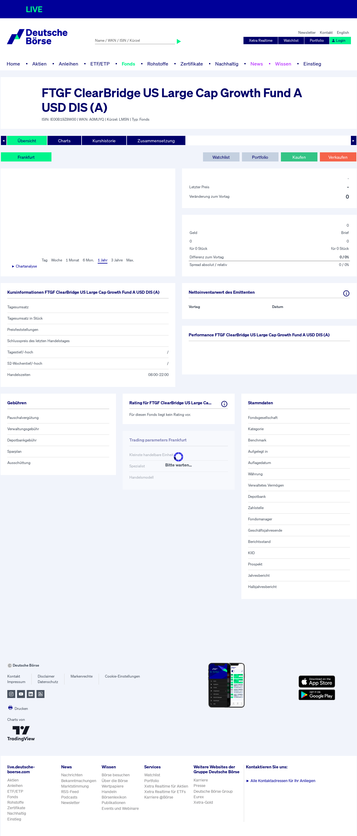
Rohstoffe (157, 63)
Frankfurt (26, 157)
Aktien (39, 63)
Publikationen (113, 802)
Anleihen (68, 63)
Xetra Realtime (260, 40)
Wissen (283, 63)
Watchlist (291, 40)
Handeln (109, 791)
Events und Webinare (120, 808)
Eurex (199, 796)
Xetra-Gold (203, 802)
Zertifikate (191, 63)
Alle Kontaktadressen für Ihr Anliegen (281, 780)
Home (13, 63)
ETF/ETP (100, 63)
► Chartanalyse (24, 266)
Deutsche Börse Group (213, 791)
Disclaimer (46, 676)
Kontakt (326, 32)
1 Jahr (102, 260)
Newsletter (307, 32)
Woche (56, 260)
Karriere (201, 780)
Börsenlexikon (114, 797)
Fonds (128, 63)
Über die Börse (115, 780)
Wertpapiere (113, 786)
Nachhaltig (226, 63)
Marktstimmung (75, 786)
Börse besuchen (116, 775)
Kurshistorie (104, 140)
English (343, 32)
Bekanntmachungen (78, 780)
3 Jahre (117, 260)
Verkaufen (338, 157)
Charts (64, 140)
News (256, 63)
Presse (199, 785)
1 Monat (72, 260)
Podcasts (69, 797)
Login (338, 40)
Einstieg (312, 63)
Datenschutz (48, 681)
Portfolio (317, 40)
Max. (130, 260)
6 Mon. (88, 260)
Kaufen (299, 157)
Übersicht (27, 140)
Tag (44, 260)
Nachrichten (71, 775)
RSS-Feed (70, 791)
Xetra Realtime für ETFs (165, 791)
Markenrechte (82, 676)
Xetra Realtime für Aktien (166, 786)
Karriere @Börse (158, 797)
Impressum (16, 681)
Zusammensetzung (156, 140)
